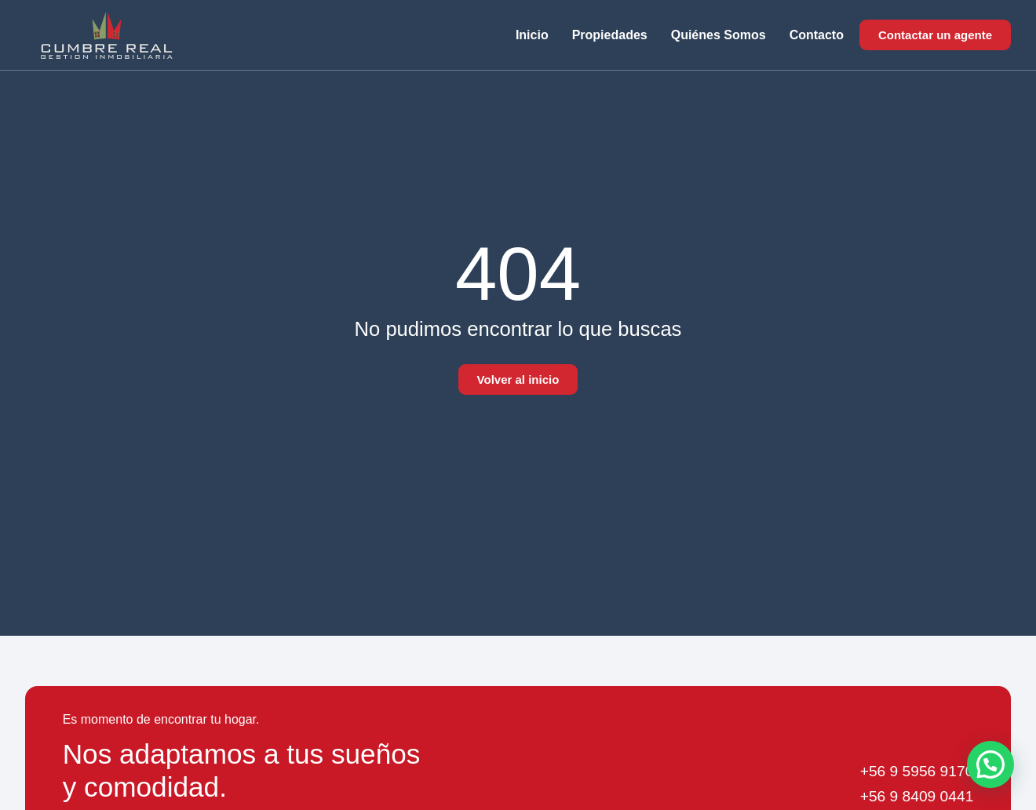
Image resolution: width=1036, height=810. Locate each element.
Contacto (817, 35)
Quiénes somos (718, 35)
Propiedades (610, 35)
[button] (990, 764)
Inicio (532, 35)
